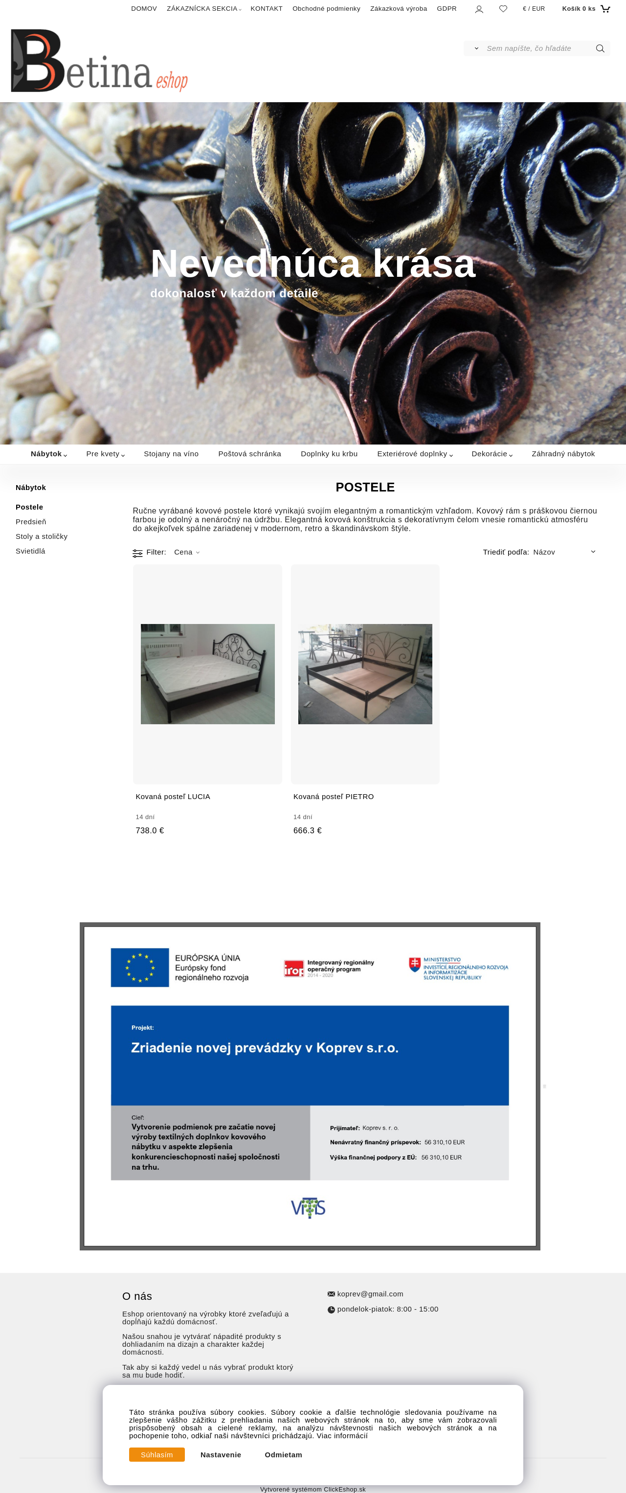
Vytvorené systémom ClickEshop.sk (313, 1489)
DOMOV (144, 8)
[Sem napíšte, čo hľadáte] (548, 48)
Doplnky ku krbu (329, 453)
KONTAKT (267, 8)
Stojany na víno (171, 453)
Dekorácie (490, 453)
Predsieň (31, 522)
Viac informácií (342, 1436)
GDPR (447, 8)
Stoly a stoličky (41, 536)
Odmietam (284, 1455)
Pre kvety (102, 453)
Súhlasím (157, 1455)
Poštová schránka (249, 453)
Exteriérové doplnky (412, 453)
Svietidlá (30, 551)
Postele (29, 507)
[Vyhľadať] (475, 48)
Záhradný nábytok (563, 453)
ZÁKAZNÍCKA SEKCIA (202, 8)
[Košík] (585, 8)
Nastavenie (221, 1455)
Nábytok (46, 453)
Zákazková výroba (398, 8)
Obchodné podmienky (326, 8)
